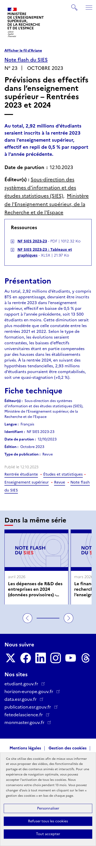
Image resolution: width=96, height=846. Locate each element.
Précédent (27, 618)
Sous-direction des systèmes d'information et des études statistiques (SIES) (40, 188)
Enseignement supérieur (26, 482)
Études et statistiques (63, 474)
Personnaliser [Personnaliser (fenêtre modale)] (48, 808)
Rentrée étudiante (21, 474)
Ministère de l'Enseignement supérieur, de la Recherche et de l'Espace (46, 204)
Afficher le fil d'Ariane (23, 51)
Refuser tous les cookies (48, 821)
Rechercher (74, 5)
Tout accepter (48, 834)
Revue (59, 482)
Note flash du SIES (26, 60)
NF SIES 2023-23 (32, 241)
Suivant (68, 618)
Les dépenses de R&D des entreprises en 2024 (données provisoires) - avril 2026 (35, 589)
